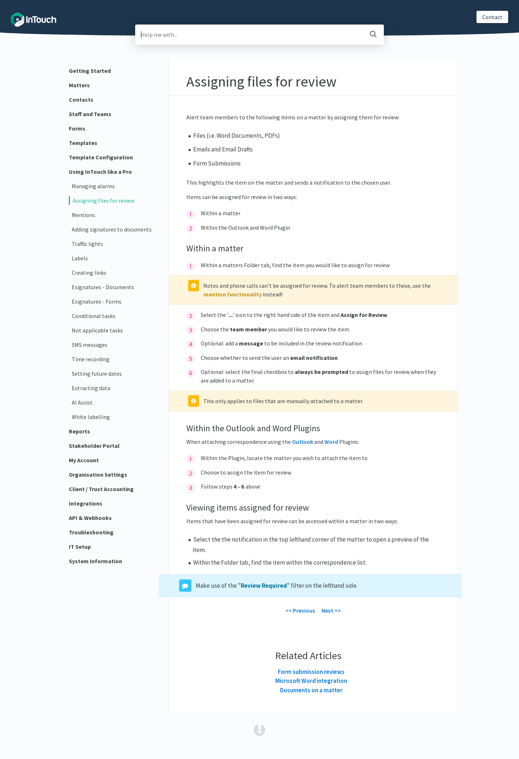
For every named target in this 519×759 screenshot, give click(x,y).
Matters (79, 85)
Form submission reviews (311, 672)
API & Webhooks (90, 517)
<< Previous (300, 610)
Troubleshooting (91, 532)
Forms (77, 128)
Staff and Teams (90, 114)
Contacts (81, 99)
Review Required (264, 586)
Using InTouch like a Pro (100, 171)
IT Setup (80, 546)
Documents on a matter (311, 690)
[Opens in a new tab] (259, 729)
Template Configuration (101, 157)
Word (331, 441)
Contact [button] (492, 17)
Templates (83, 142)
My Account (84, 460)
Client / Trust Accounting (101, 489)
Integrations (85, 503)
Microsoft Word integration (311, 681)
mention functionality (233, 294)
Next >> (331, 610)
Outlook (302, 441)
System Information (95, 561)
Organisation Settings (98, 474)
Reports (79, 431)
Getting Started (90, 70)
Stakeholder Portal (94, 445)
